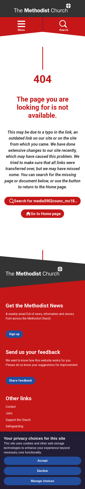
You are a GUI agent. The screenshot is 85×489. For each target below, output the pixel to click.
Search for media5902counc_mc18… (43, 201)
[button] (21, 24)
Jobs (9, 413)
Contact (11, 406)
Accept (42, 460)
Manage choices (42, 481)
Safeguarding (14, 426)
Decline (42, 470)
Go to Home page (43, 213)
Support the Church (18, 420)
